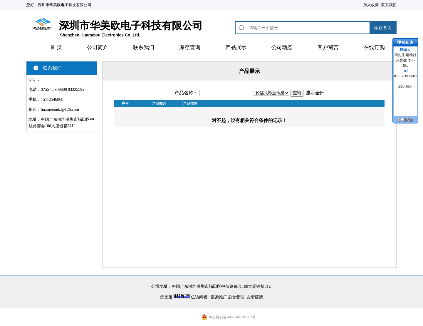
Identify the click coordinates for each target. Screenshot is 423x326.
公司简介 (97, 47)
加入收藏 (371, 5)
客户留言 (328, 47)
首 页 (56, 47)
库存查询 (189, 47)
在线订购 (374, 47)
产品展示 (235, 47)
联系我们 (389, 5)
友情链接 (254, 297)
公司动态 (282, 47)
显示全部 (315, 92)
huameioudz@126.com (60, 109)
